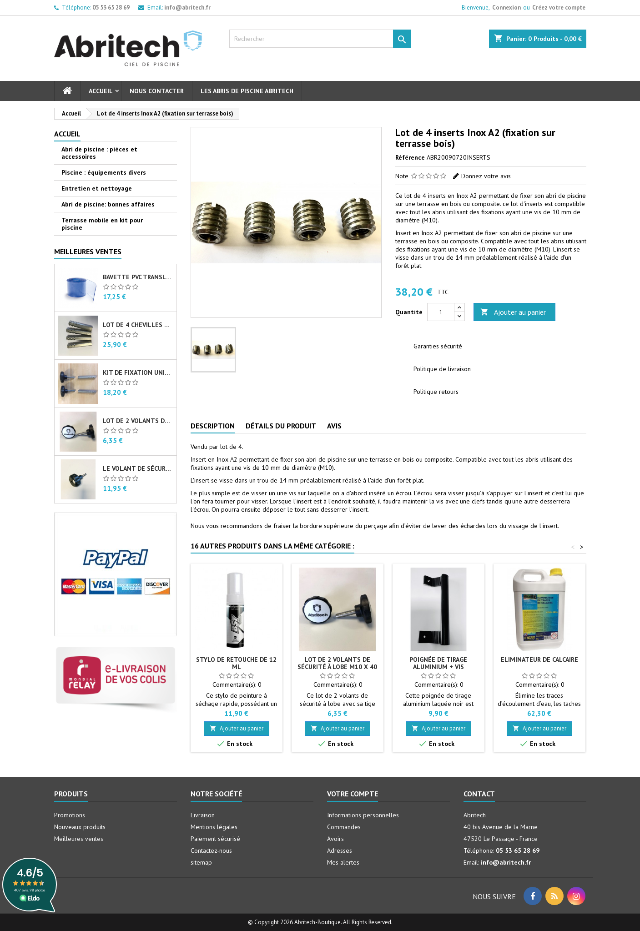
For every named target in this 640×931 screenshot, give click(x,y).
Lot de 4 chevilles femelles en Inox (138, 324)
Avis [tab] (334, 425)
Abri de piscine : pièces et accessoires (99, 153)
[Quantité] (440, 312)
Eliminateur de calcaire (539, 659)
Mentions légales (214, 827)
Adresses (339, 850)
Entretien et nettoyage (96, 188)
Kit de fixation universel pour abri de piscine (138, 372)
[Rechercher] (320, 39)
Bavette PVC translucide (138, 277)
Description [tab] (213, 425)
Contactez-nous (211, 850)
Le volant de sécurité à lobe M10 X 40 (138, 468)
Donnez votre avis (486, 176)
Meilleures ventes (78, 839)
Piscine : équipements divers (103, 172)
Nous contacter (157, 91)
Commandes (344, 827)
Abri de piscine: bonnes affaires (108, 204)
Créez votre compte (558, 7)
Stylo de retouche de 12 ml (236, 663)
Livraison (203, 815)
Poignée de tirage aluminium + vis (438, 663)
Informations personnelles (363, 815)
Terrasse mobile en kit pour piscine (102, 223)
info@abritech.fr (187, 7)
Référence (410, 157)
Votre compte (352, 793)
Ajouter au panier (513, 312)
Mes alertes (343, 862)
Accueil (101, 91)
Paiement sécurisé (215, 839)
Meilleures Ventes (87, 251)
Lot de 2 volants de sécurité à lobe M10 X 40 (138, 420)
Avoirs (335, 839)
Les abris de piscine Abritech (247, 91)
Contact (479, 793)
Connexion (506, 7)
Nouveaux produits (80, 827)
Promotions (69, 815)
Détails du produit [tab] (281, 425)
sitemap (201, 862)
